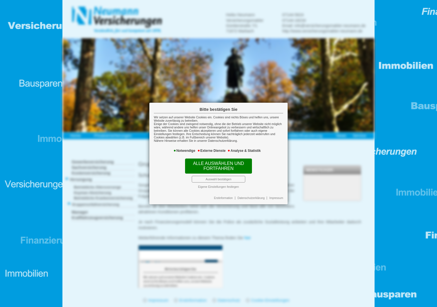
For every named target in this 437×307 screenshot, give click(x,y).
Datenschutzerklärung (250, 198)
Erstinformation (223, 198)
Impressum (276, 198)
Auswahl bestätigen (218, 179)
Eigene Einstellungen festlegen (218, 186)
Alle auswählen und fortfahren (218, 166)
